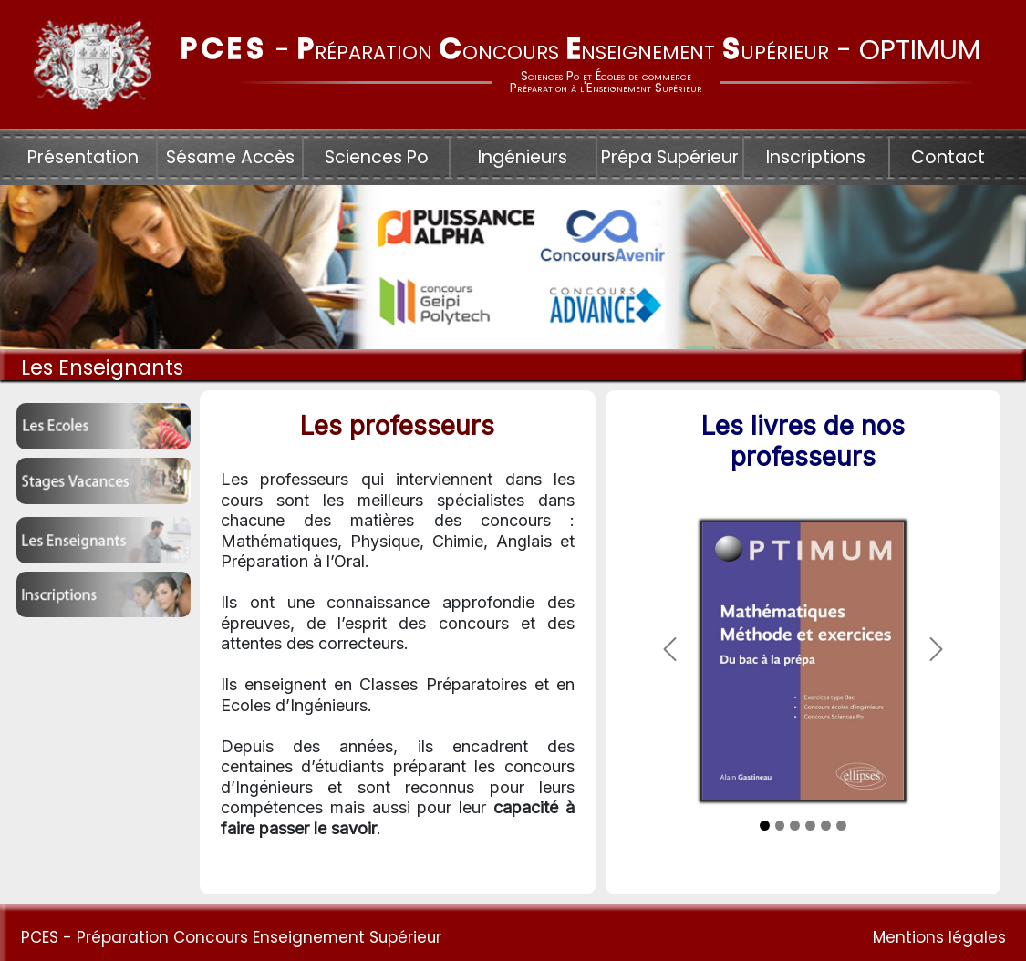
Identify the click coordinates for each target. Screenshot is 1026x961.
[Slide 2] (780, 825)
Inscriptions (815, 157)
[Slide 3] (795, 825)
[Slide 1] (765, 825)
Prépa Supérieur (670, 157)
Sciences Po (377, 157)
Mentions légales (939, 937)
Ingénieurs (522, 157)
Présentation (83, 157)
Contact (948, 157)
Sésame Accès (230, 157)
